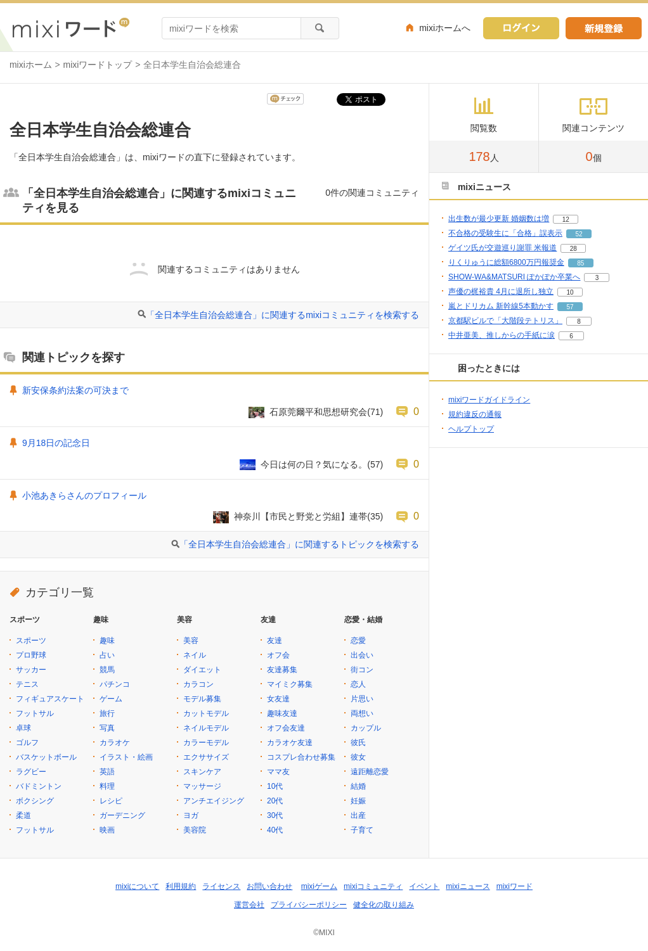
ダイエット (202, 669)
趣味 (107, 640)
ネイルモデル (206, 728)
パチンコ (115, 684)
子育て (362, 830)
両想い (362, 713)
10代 (275, 786)
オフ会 (278, 655)
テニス (27, 684)
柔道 (23, 815)
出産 (358, 815)
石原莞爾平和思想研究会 (318, 412)
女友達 (278, 698)
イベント (424, 886)
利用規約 (180, 886)
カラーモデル (206, 742)
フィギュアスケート (50, 698)
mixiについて (137, 886)
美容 (190, 640)
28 (573, 248)
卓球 (23, 728)
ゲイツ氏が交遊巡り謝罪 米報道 (502, 247)
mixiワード (514, 886)
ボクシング (35, 800)
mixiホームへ (444, 28)
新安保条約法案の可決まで (75, 390)
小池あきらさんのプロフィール (84, 495)
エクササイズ (206, 757)
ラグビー (31, 771)
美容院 (194, 830)
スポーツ (31, 640)
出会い (362, 655)
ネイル (194, 655)
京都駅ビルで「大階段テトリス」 (505, 320)
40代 (275, 830)
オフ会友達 (286, 728)
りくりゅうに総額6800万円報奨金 (506, 262)
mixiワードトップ (98, 65)
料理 (107, 786)
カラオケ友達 (290, 742)
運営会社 (249, 904)
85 (580, 263)
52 (578, 234)
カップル (366, 728)
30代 (275, 815)
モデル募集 (202, 698)
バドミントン (39, 786)
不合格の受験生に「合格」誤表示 (505, 233)
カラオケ (115, 742)
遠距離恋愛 (370, 771)
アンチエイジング (213, 800)
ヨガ (190, 815)
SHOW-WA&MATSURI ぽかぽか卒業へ (514, 276)
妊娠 (358, 800)
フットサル (35, 713)
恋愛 (358, 640)
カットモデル (206, 713)
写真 (107, 728)
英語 (107, 771)
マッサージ (202, 786)
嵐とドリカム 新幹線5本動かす (501, 306)
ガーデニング (122, 815)
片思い (362, 698)
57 (569, 306)
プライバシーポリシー (309, 904)
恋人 (358, 684)
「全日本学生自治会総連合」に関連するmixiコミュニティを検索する (282, 315)
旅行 (107, 713)
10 (569, 292)
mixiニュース (467, 886)
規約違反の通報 (475, 414)
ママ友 (278, 771)
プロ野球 (31, 655)
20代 (275, 800)
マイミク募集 (290, 684)
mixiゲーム (319, 886)
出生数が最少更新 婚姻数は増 (498, 218)
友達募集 (282, 669)
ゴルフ (27, 742)
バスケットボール (46, 757)
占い (107, 655)
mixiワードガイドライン (489, 399)
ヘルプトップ (471, 428)
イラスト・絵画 (126, 757)
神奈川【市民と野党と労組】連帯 (300, 516)
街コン (362, 669)
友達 (274, 640)
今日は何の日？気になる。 (314, 464)
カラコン (198, 684)
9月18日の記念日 (56, 443)
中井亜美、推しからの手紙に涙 (501, 335)
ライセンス (221, 886)
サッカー (31, 669)
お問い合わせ (269, 886)
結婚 (358, 786)
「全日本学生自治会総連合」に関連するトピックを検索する (299, 544)
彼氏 (358, 742)
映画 (107, 830)
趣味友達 (282, 713)
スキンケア (202, 771)
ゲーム (111, 698)
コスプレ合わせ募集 (301, 757)
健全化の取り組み (383, 904)
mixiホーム (31, 65)
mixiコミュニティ (373, 886)
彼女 (358, 757)
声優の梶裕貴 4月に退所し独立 (501, 291)
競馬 (107, 669)
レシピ (111, 800)
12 (565, 219)
